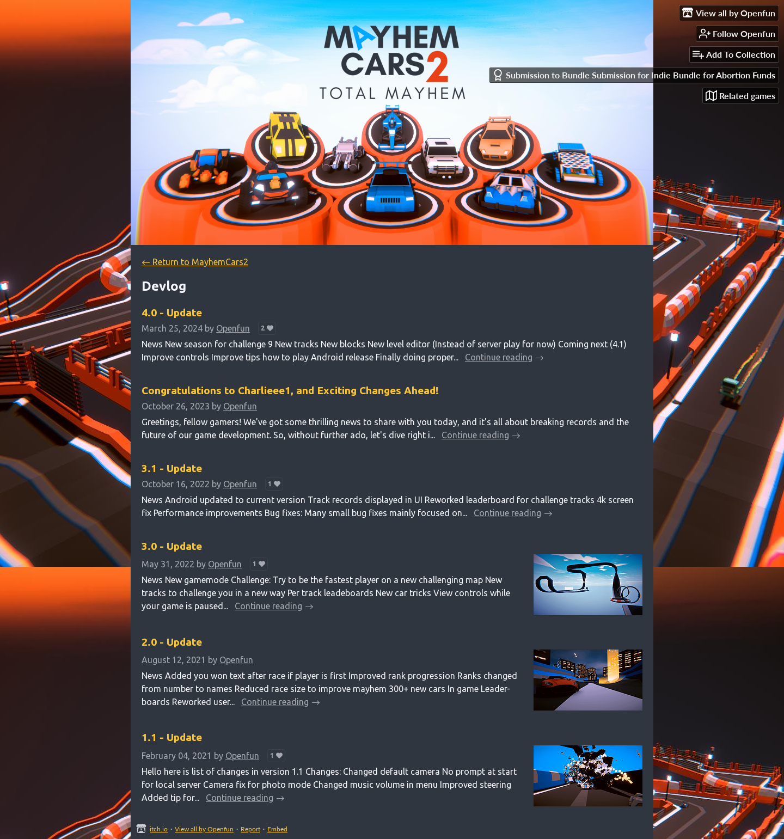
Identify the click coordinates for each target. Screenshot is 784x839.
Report (250, 829)
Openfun (233, 328)
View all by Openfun (204, 829)
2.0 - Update (172, 642)
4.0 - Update (172, 313)
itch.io (159, 829)
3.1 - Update (172, 468)
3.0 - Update (172, 546)
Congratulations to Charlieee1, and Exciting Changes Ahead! (290, 390)
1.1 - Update (172, 737)
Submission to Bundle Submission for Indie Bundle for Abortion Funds (633, 75)
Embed (277, 829)
